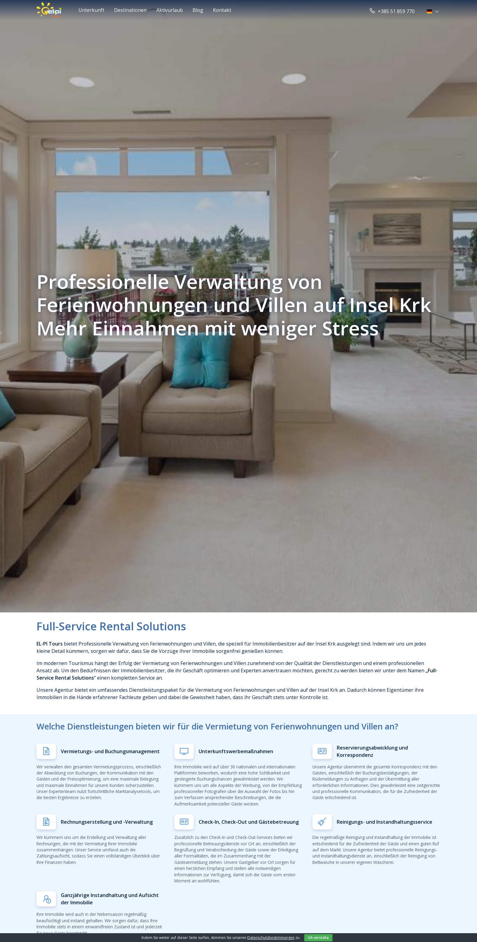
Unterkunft (91, 10)
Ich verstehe (318, 937)
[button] (433, 11)
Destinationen (130, 10)
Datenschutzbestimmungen (270, 937)
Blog (198, 10)
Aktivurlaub (169, 10)
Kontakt (222, 10)
